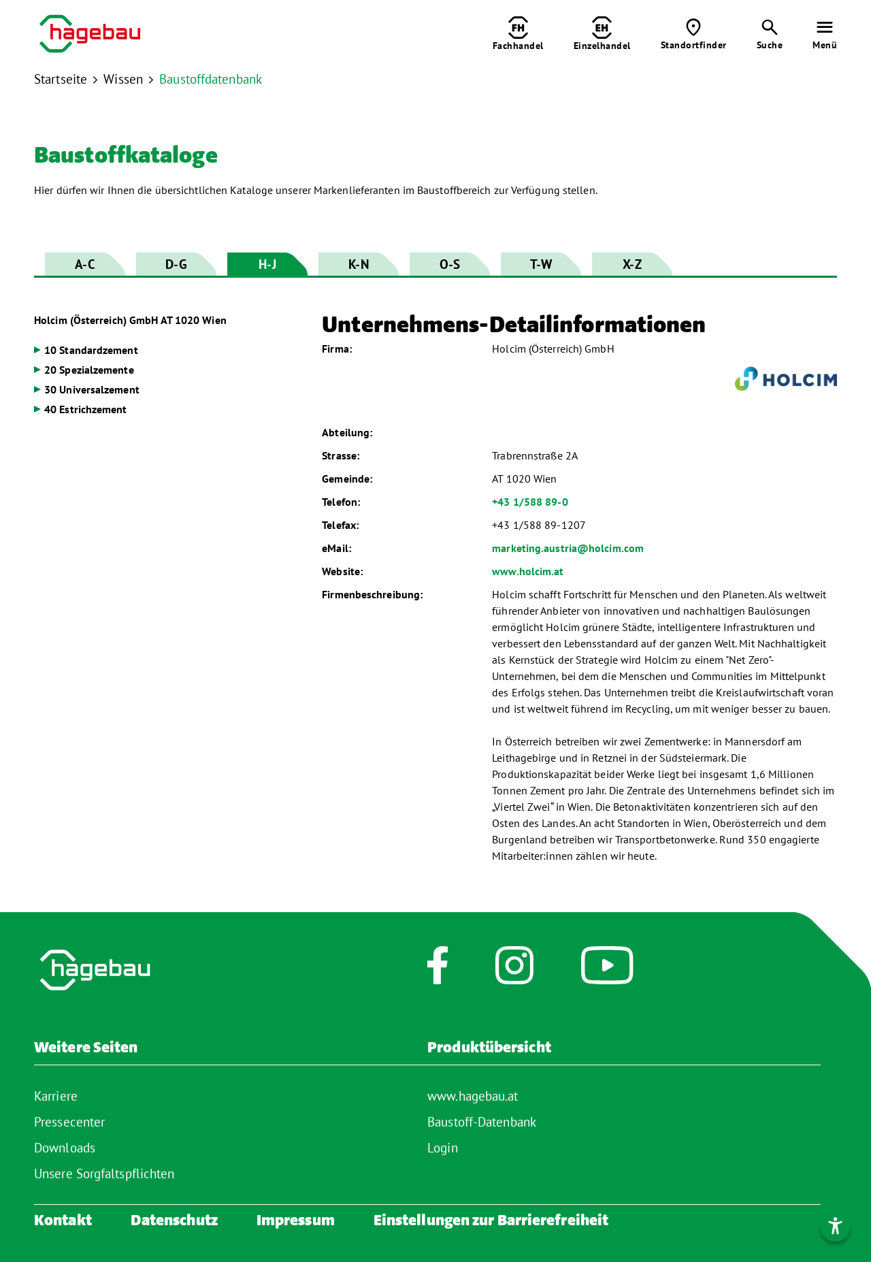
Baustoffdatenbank (210, 79)
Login (442, 1147)
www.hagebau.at (472, 1096)
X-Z (632, 264)
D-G (175, 264)
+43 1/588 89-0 (530, 501)
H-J (267, 264)
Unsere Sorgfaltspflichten (104, 1173)
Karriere (56, 1096)
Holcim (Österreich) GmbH (130, 320)
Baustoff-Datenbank (481, 1122)
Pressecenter (69, 1122)
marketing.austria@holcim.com (568, 548)
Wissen (123, 79)
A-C (85, 264)
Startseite (60, 79)
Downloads (64, 1147)
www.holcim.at (527, 571)
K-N (358, 264)
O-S (450, 264)
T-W (541, 264)
